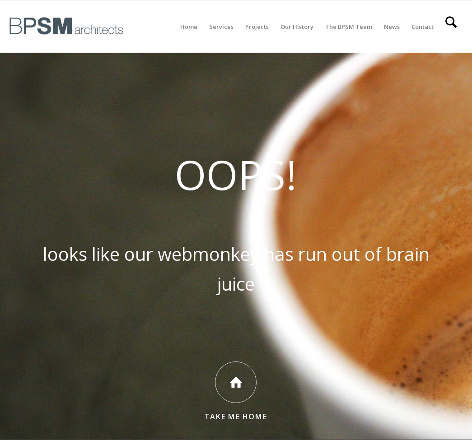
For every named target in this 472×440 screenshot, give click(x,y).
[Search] (451, 26)
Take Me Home (236, 416)
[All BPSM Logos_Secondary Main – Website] (66, 26)
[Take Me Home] (236, 382)
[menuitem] (188, 26)
